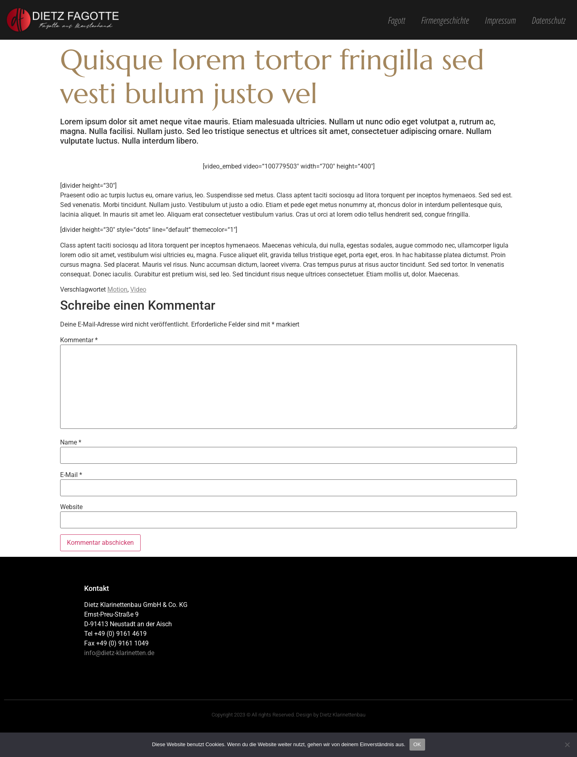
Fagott (396, 20)
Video (138, 289)
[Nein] (567, 745)
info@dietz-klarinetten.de (119, 653)
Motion (117, 289)
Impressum (500, 20)
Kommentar (79, 340)
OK (417, 744)
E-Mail (71, 475)
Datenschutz (548, 20)
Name (70, 442)
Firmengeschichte (445, 20)
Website (71, 507)
